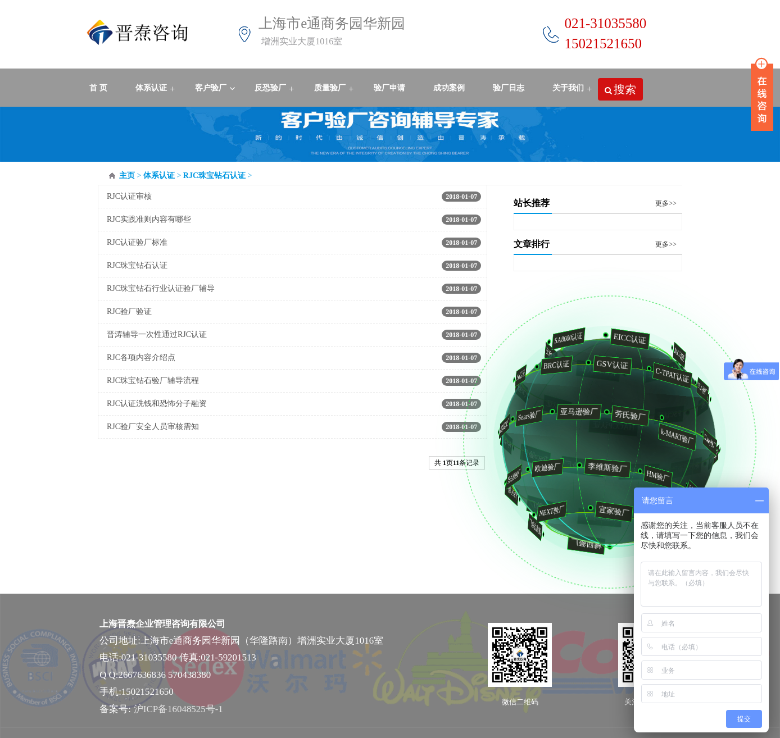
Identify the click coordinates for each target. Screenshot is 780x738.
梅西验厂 (589, 543)
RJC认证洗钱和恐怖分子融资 (157, 403)
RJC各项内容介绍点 (141, 357)
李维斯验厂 (600, 467)
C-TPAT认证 (668, 375)
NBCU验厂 (513, 491)
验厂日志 (508, 88)
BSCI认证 (679, 354)
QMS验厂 (524, 390)
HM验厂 (652, 476)
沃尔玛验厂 (715, 457)
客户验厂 (210, 88)
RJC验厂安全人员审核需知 (153, 426)
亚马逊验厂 (572, 412)
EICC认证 (627, 338)
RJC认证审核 (129, 196)
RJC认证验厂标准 (137, 242)
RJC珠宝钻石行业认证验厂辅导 (161, 288)
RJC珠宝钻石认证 (214, 175)
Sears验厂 (525, 415)
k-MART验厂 (672, 436)
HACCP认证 (620, 426)
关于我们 (568, 88)
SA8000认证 (567, 338)
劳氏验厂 (623, 415)
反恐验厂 (270, 88)
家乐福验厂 (690, 467)
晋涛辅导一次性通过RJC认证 (157, 334)
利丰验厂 (509, 441)
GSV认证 (607, 364)
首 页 (98, 88)
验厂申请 (389, 88)
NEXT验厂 (548, 510)
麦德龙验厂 (535, 526)
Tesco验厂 (540, 456)
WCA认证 (554, 354)
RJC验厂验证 (129, 311)
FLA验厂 (702, 389)
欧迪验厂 (541, 467)
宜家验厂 (608, 511)
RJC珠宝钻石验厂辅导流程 (153, 380)
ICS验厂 (706, 404)
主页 (127, 175)
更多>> (666, 203)
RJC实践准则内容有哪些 (149, 219)
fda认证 (520, 375)
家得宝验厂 (503, 425)
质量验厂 (330, 88)
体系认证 (151, 88)
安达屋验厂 (511, 476)
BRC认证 (552, 364)
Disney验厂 (708, 441)
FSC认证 (675, 414)
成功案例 (449, 88)
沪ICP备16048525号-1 (178, 709)
